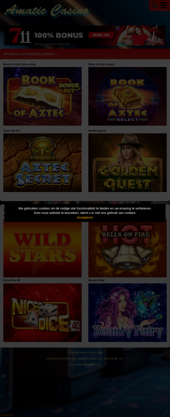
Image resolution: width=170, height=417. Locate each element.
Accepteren (85, 217)
